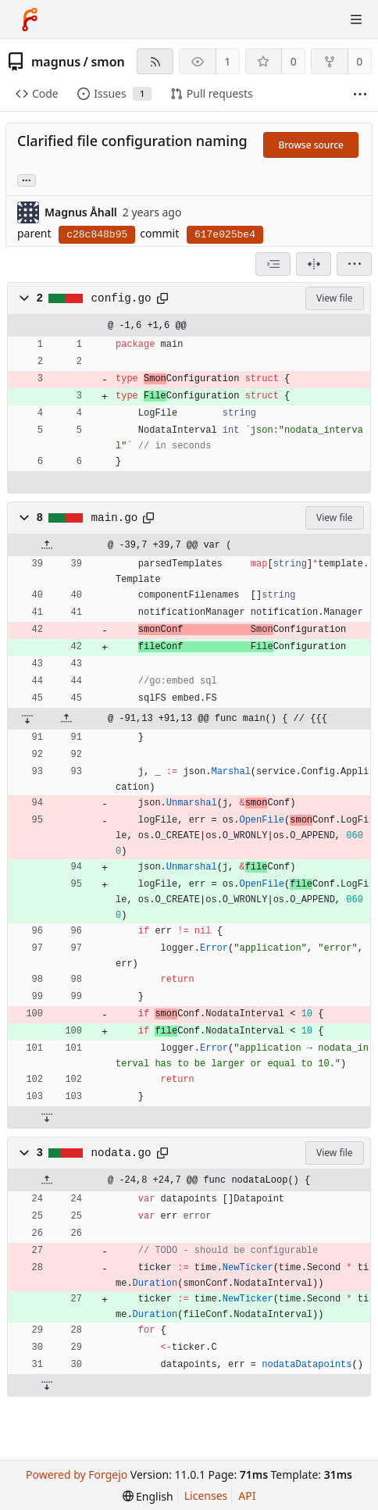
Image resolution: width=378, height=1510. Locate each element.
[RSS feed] (155, 61)
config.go (121, 298)
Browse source (311, 145)
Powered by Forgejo (76, 1474)
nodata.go (121, 1153)
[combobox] (273, 264)
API (246, 1495)
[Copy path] (162, 298)
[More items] (360, 94)
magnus (55, 62)
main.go (114, 518)
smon (107, 62)
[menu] (354, 264)
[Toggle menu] (356, 19)
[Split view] (313, 264)
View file (334, 298)
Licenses (206, 1495)
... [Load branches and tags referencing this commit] (26, 179)
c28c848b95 (96, 235)
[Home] (30, 19)
